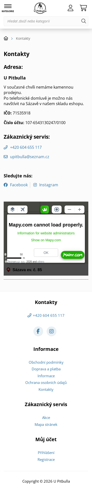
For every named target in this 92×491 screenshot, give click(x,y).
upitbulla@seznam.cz (29, 156)
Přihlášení (46, 452)
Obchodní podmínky (46, 362)
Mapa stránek (46, 424)
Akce (46, 417)
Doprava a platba (46, 368)
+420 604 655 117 (26, 147)
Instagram (48, 185)
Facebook (19, 185)
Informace (46, 375)
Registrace (46, 459)
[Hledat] (83, 21)
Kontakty (46, 389)
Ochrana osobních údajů (46, 382)
